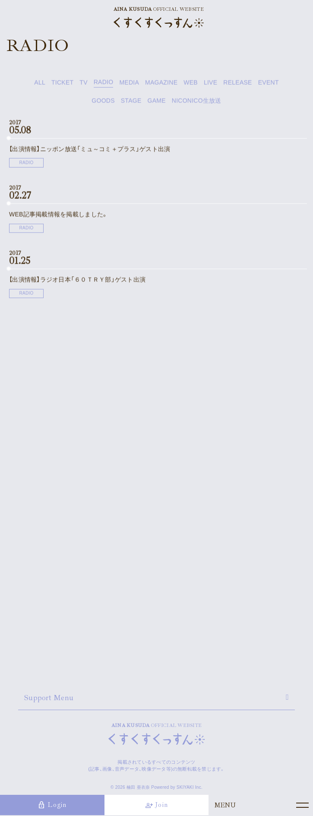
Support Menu (48, 697)
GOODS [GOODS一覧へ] (103, 102)
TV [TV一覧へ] (83, 83)
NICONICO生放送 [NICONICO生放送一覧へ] (196, 102)
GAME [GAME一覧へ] (156, 102)
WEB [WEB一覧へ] (190, 83)
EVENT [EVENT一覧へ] (268, 83)
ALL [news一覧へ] (39, 83)
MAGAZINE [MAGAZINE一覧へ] (161, 83)
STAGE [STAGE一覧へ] (131, 102)
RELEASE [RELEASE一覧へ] (237, 83)
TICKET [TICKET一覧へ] (62, 83)
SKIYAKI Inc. (189, 787)
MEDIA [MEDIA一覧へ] (129, 83)
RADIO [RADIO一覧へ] (104, 83)
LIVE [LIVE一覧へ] (210, 83)
